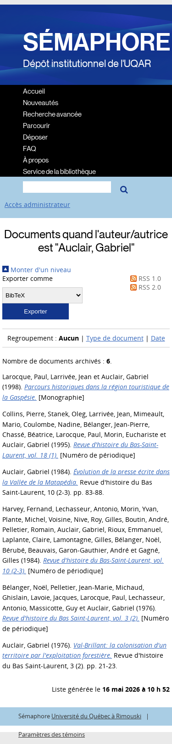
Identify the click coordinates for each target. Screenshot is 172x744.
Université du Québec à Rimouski (96, 716)
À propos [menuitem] (36, 159)
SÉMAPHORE (97, 42)
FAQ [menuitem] (29, 148)
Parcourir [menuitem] (36, 125)
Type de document (115, 338)
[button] (35, 311)
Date (158, 338)
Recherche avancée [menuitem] (52, 113)
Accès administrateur (37, 204)
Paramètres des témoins (51, 734)
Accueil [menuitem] (34, 90)
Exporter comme (27, 278)
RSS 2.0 (144, 287)
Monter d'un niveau (36, 269)
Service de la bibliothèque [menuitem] (59, 171)
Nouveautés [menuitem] (40, 102)
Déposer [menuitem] (35, 136)
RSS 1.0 (144, 278)
